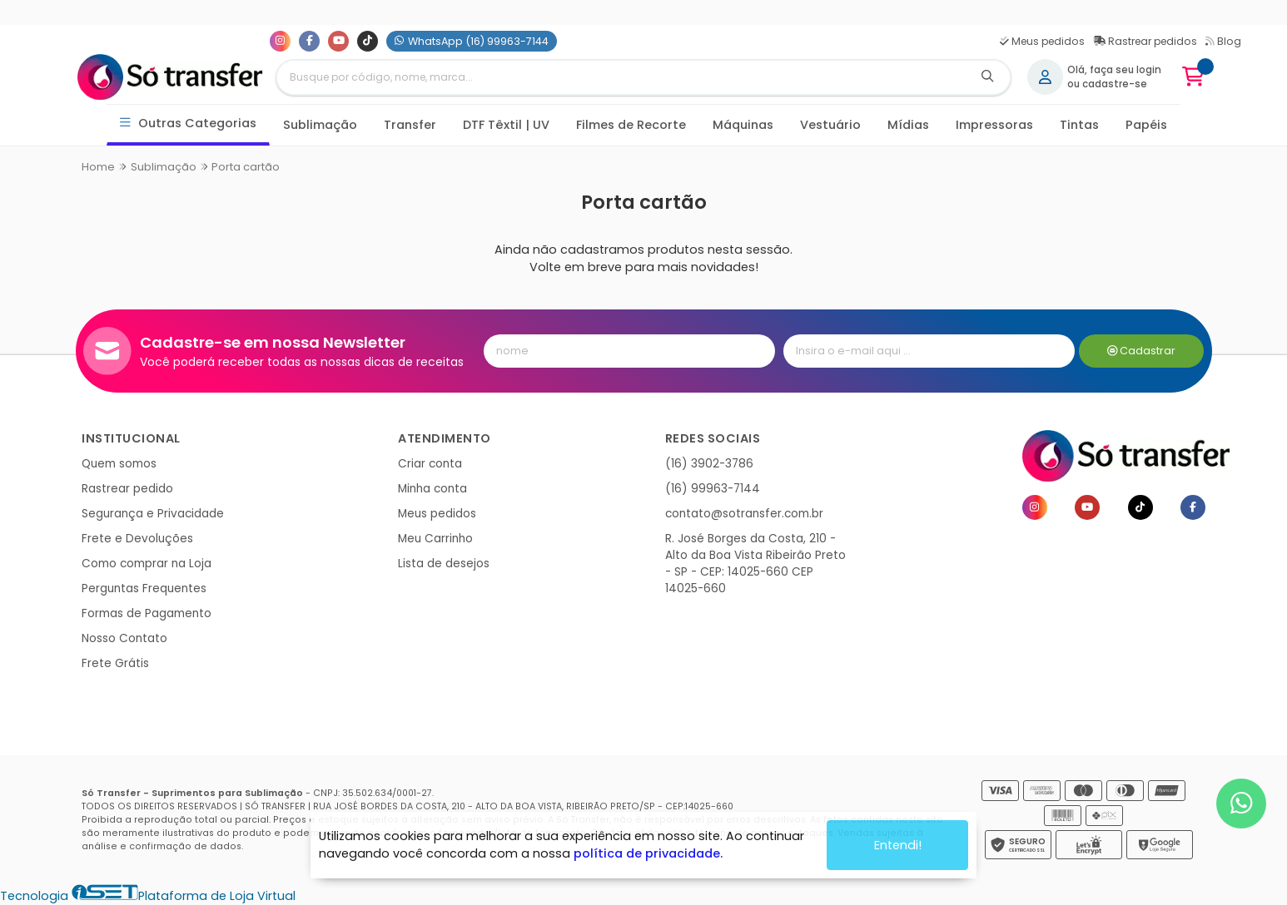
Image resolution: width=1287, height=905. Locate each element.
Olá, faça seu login (1114, 70)
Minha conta (432, 489)
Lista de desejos (443, 563)
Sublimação (320, 124)
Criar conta (430, 464)
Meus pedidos (1042, 41)
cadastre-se (1114, 84)
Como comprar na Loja (146, 563)
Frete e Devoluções (137, 538)
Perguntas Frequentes (144, 588)
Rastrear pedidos (1145, 41)
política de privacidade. (648, 853)
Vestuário (830, 124)
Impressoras (994, 124)
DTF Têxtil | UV (506, 124)
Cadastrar (1141, 351)
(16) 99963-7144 (712, 489)
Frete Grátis (115, 663)
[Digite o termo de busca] (621, 77)
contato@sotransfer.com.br (744, 514)
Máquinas (743, 124)
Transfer (410, 124)
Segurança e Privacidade (153, 514)
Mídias (908, 124)
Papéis (1146, 124)
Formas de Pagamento (146, 613)
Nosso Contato (124, 638)
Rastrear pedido (127, 489)
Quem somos (119, 464)
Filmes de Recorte (631, 124)
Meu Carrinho (435, 538)
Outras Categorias (188, 123)
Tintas (1079, 124)
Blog (1223, 41)
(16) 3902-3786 (709, 464)
